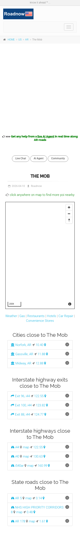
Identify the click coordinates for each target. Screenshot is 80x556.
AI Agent (39, 158)
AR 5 (16, 498)
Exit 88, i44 (20, 414)
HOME (11, 39)
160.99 (44, 466)
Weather (11, 316)
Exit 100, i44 (21, 405)
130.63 (39, 456)
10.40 (41, 345)
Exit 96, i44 (20, 396)
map (26, 447)
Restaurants (36, 316)
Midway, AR (21, 363)
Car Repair (65, 316)
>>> (40, 138)
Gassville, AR (22, 354)
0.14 (40, 498)
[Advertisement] (40, 88)
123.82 (42, 405)
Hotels (51, 316)
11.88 (43, 354)
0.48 (31, 512)
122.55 (40, 396)
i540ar (17, 466)
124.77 (40, 414)
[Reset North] (69, 220)
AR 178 (18, 521)
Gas (22, 316)
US (20, 39)
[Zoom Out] (69, 214)
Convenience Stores (40, 321)
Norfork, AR (21, 345)
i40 (15, 456)
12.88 (41, 363)
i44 (15, 447)
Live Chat (20, 158)
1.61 (43, 521)
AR (27, 39)
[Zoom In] (69, 207)
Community (58, 158)
